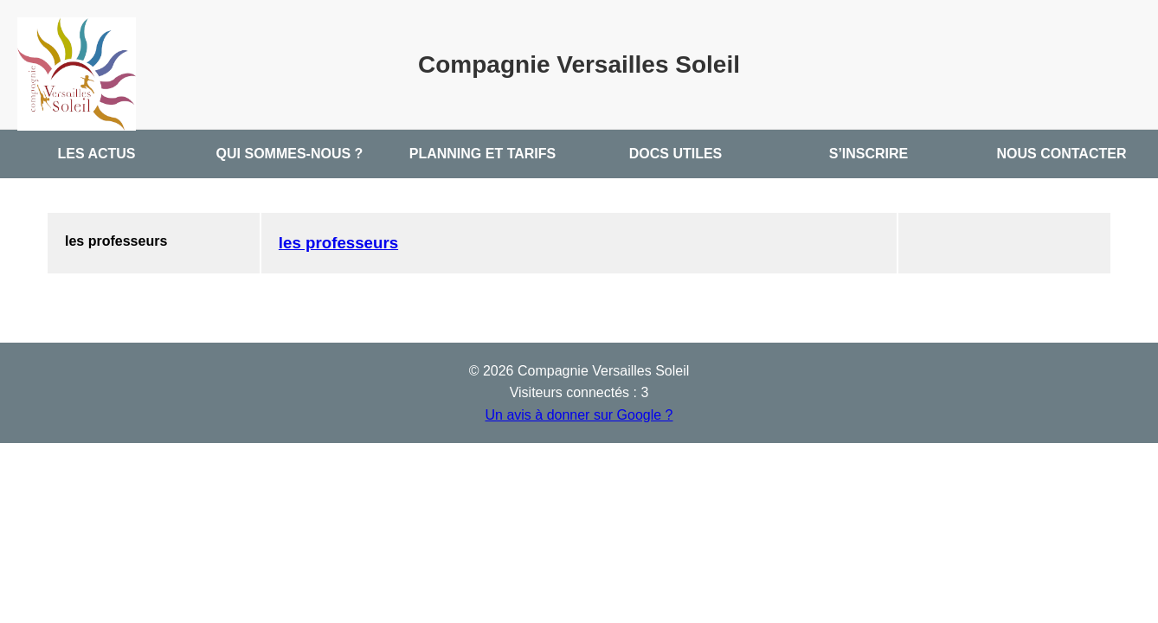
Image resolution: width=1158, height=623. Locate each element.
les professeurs (338, 243)
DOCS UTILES (676, 153)
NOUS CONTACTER (1062, 153)
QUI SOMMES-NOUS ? (289, 153)
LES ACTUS (96, 153)
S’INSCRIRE (869, 153)
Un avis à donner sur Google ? (578, 415)
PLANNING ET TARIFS (482, 153)
